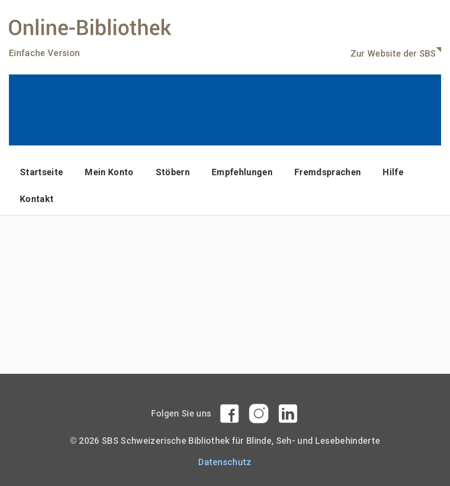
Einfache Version (44, 53)
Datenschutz (225, 462)
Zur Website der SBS (393, 53)
